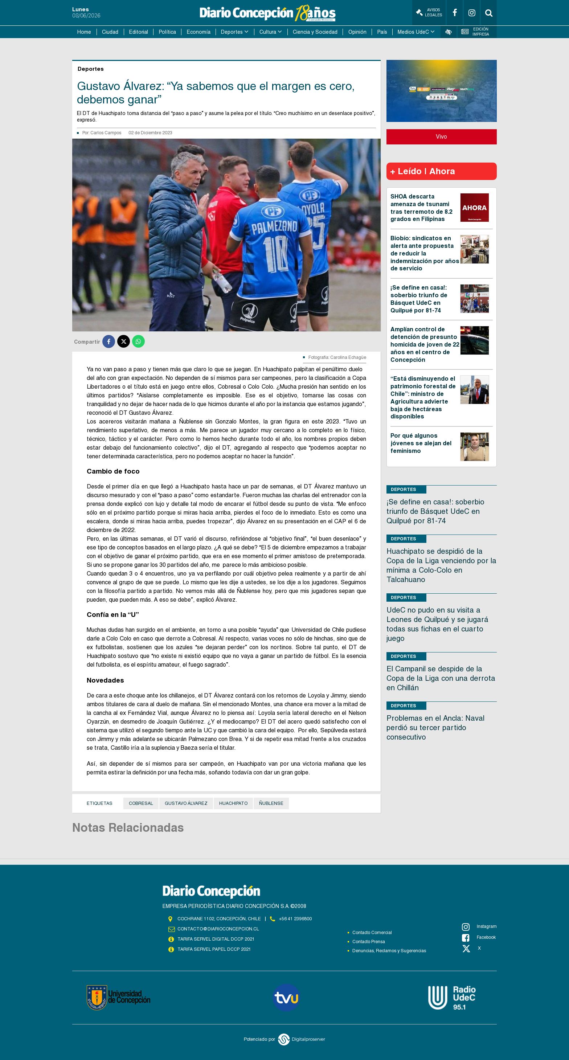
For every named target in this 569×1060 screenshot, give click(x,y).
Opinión (357, 32)
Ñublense (271, 803)
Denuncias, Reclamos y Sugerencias (389, 950)
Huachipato (233, 803)
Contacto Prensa (368, 941)
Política (167, 32)
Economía (198, 32)
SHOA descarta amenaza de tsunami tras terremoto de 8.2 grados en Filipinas (421, 207)
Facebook (479, 937)
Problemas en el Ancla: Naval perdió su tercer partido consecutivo (435, 727)
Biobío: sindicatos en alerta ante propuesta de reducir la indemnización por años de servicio (424, 253)
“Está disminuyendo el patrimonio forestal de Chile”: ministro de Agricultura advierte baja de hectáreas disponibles (423, 397)
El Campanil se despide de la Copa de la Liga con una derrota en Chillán (440, 678)
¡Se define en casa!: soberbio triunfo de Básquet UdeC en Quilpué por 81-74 (418, 299)
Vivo (441, 136)
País (382, 32)
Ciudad (110, 32)
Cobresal (141, 803)
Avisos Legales (429, 12)
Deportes (232, 32)
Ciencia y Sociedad (315, 32)
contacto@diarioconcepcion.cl (218, 929)
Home (84, 32)
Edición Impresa (475, 31)
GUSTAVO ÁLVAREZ (186, 803)
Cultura (267, 32)
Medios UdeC (413, 32)
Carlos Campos (105, 132)
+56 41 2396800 (295, 918)
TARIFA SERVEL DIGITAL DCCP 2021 (215, 939)
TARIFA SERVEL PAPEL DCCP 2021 (213, 949)
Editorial (138, 32)
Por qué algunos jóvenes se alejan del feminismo (420, 443)
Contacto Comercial (372, 932)
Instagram (479, 926)
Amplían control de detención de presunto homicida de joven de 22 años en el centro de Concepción (424, 344)
